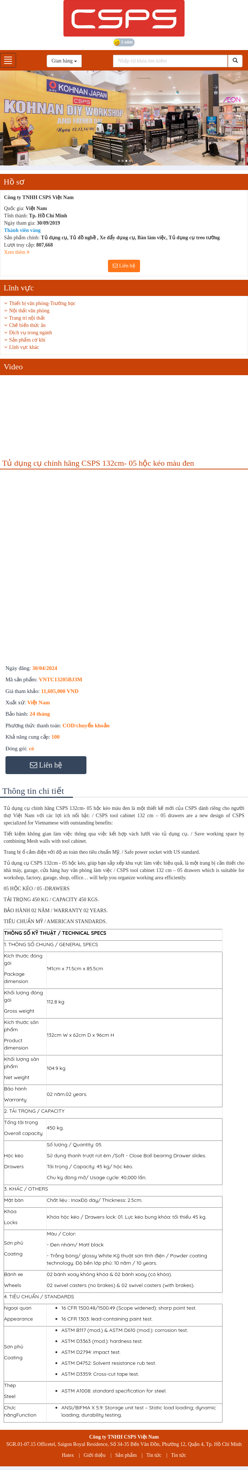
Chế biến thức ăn (27, 325)
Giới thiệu (94, 1455)
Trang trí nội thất (27, 318)
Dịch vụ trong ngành (30, 332)
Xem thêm (17, 252)
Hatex (68, 1455)
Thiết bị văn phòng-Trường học (42, 303)
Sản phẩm (126, 1455)
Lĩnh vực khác (24, 347)
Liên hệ (124, 266)
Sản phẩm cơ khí (27, 340)
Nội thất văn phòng (29, 310)
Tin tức (154, 1455)
